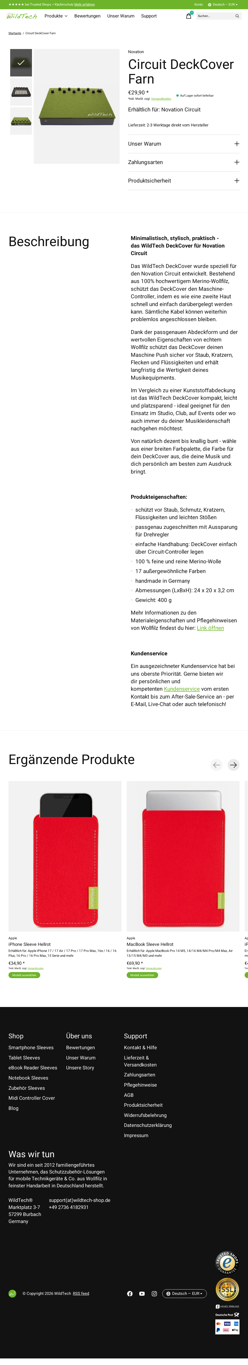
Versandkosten (161, 103)
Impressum (136, 1141)
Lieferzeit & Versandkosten (140, 1068)
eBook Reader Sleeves (32, 1074)
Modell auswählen (28, 979)
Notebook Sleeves (28, 1084)
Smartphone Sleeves (31, 1054)
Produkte (58, 18)
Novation (136, 56)
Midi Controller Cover (31, 1104)
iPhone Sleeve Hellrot (29, 948)
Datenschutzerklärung (148, 1131)
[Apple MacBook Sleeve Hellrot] (183, 860)
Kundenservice (182, 693)
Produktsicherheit (143, 1111)
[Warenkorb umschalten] (172, 18)
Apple (12, 942)
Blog (13, 1114)
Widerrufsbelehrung (145, 1121)
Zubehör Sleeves (26, 1094)
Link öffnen (210, 632)
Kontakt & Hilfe (140, 1054)
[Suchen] (210, 18)
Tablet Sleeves (24, 1064)
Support (146, 18)
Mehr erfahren (84, 4)
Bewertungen (88, 18)
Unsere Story (80, 1074)
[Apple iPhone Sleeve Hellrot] (65, 860)
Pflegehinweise (140, 1091)
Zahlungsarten (139, 1081)
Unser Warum (119, 18)
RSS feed (81, 1300)
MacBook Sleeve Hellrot (150, 948)
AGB (129, 1101)
